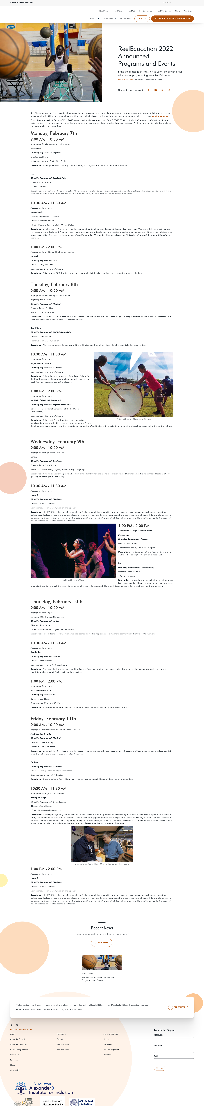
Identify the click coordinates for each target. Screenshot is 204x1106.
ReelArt (131, 11)
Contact (188, 11)
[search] (178, 2)
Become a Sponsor (111, 1049)
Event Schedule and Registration (172, 18)
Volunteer (125, 18)
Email (156, 1056)
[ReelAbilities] (30, 15)
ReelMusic (118, 11)
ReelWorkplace (164, 11)
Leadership (14, 1055)
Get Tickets (108, 1044)
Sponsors (108, 18)
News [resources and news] (177, 11)
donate (142, 18)
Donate (107, 1039)
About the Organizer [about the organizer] (18, 1044)
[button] (148, 90)
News (12, 1065)
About (93, 18)
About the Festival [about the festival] (17, 1039)
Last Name (158, 1046)
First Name (158, 1035)
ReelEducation (145, 11)
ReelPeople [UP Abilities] (104, 11)
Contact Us (14, 1070)
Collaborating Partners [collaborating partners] (19, 1049)
